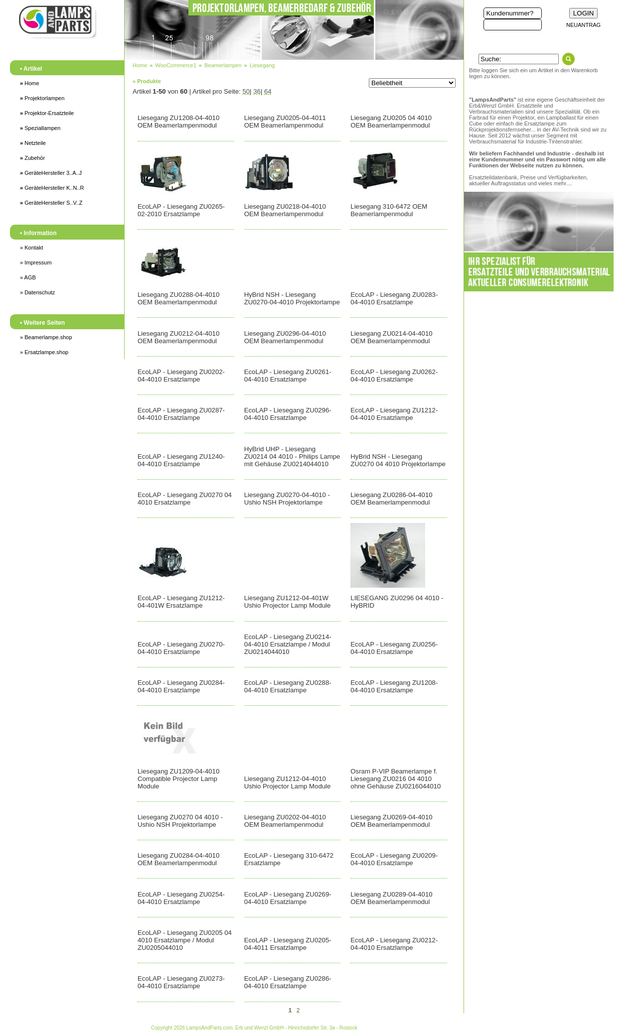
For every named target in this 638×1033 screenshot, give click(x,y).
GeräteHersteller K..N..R (52, 188)
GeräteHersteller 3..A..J (51, 173)
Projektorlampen (42, 98)
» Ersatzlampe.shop (44, 352)
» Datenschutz (37, 292)
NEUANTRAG (583, 25)
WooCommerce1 (175, 65)
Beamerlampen (223, 65)
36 (257, 91)
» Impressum (36, 262)
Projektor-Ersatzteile (47, 113)
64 (268, 91)
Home (29, 83)
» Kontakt (31, 248)
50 (246, 91)
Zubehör (32, 158)
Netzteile (33, 143)
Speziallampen (40, 128)
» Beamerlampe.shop (46, 337)
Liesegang (262, 65)
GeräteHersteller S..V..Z (51, 203)
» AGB (28, 277)
